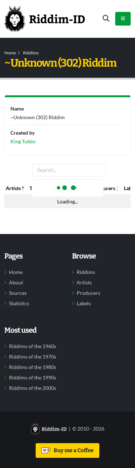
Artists (84, 282)
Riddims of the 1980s (32, 367)
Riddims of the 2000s (32, 388)
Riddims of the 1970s (32, 357)
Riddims (31, 52)
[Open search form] (106, 18)
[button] (23, 188)
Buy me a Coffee (67, 450)
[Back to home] (44, 19)
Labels (84, 303)
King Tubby (23, 141)
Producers (88, 293)
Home (10, 52)
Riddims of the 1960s (32, 346)
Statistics (19, 303)
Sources (18, 293)
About (16, 282)
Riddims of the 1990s (32, 378)
